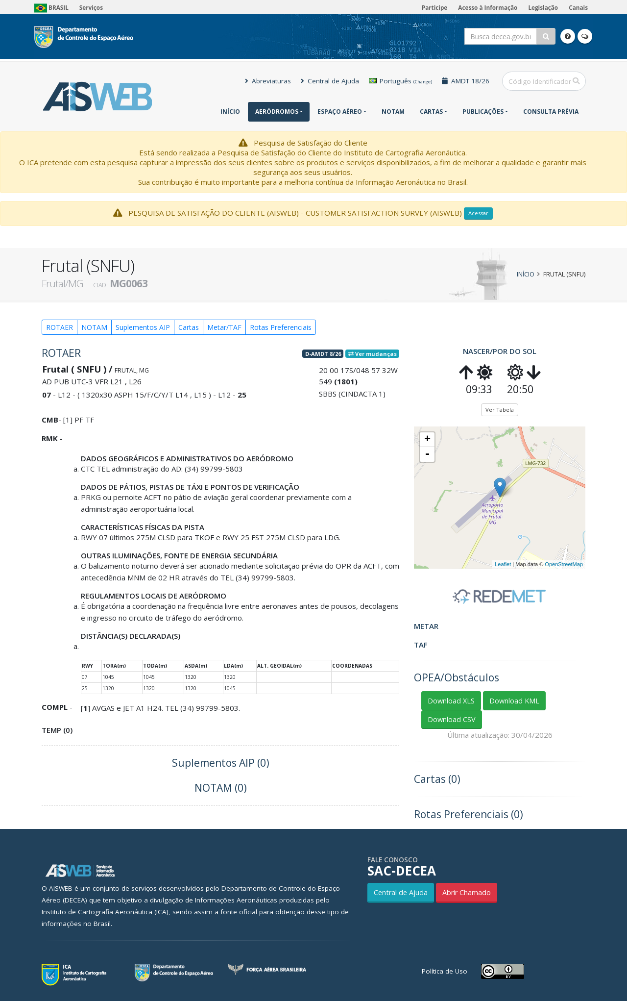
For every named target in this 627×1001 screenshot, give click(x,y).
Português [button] (400, 80)
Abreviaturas (268, 80)
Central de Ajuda (330, 80)
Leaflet (503, 564)
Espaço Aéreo (339, 111)
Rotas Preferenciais (281, 327)
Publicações (483, 111)
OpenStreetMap (564, 564)
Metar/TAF (224, 327)
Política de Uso (444, 971)
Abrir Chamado (466, 892)
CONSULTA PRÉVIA (551, 111)
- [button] (427, 454)
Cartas (431, 111)
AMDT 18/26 (465, 80)
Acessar (478, 213)
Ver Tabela (499, 409)
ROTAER (59, 327)
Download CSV (452, 719)
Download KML (514, 700)
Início (230, 111)
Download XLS (451, 700)
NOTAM (393, 111)
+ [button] (427, 439)
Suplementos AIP (143, 327)
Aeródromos (276, 111)
